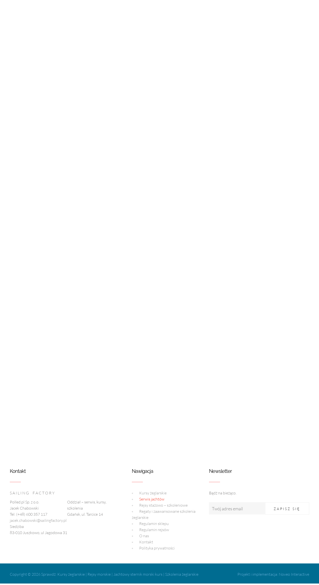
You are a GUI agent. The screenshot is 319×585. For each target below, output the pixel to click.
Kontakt (146, 541)
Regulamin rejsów (154, 529)
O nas (144, 535)
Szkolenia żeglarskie (181, 574)
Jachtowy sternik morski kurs (137, 574)
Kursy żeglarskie (153, 492)
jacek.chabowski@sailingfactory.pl (38, 520)
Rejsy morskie (99, 574)
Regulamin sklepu (154, 523)
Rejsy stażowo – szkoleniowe (163, 505)
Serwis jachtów (151, 499)
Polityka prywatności (157, 548)
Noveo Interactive (294, 574)
